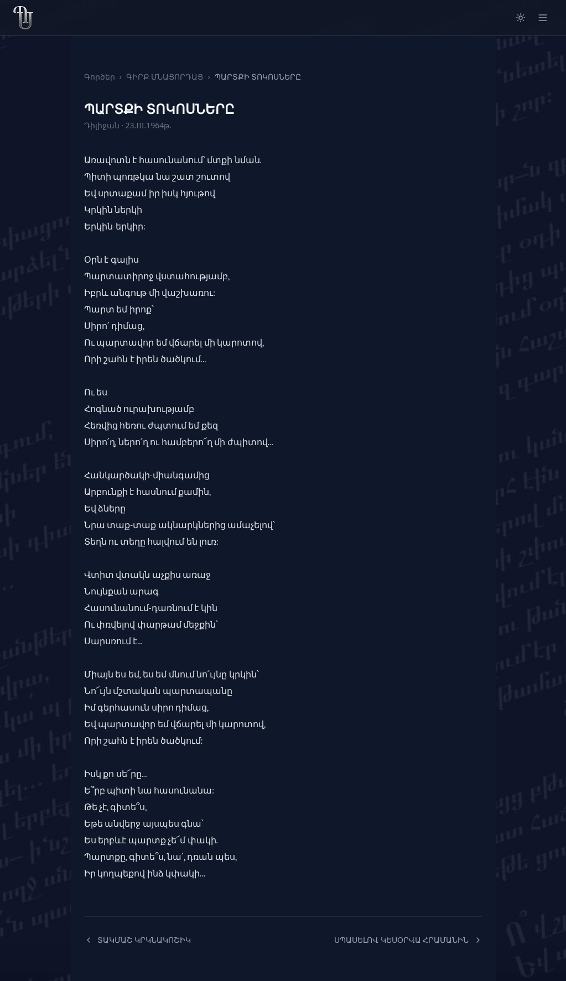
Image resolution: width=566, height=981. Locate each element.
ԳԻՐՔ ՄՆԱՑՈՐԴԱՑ (165, 76)
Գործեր (99, 76)
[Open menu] (543, 18)
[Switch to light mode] (521, 18)
